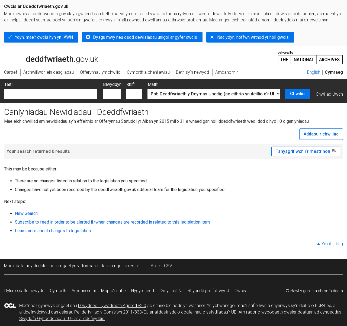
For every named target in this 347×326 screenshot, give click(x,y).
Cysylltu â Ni (170, 290)
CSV (168, 265)
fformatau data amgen (102, 265)
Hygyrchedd (142, 290)
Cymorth (58, 290)
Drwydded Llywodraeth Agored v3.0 (112, 305)
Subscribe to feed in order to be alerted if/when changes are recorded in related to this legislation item (112, 222)
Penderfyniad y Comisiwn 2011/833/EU (111, 312)
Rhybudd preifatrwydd (208, 290)
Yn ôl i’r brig (332, 243)
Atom (156, 265)
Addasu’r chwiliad (321, 134)
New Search (26, 213)
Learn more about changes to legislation (53, 230)
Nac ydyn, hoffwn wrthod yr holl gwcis (253, 37)
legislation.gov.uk (47, 57)
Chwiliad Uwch (329, 94)
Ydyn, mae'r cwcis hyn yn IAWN (44, 37)
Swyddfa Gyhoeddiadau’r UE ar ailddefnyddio (62, 318)
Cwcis (240, 290)
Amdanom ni (84, 290)
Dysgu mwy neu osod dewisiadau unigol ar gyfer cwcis (145, 37)
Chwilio (297, 93)
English (313, 72)
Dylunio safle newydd (24, 290)
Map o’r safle (113, 290)
